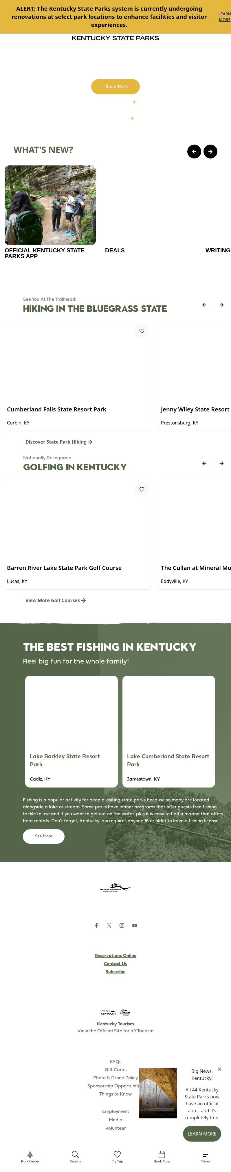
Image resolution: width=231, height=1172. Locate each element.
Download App (115, 118)
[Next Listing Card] (222, 305)
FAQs (115, 1062)
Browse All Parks (115, 102)
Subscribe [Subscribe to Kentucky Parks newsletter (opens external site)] (115, 972)
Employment (115, 1111)
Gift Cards (115, 1070)
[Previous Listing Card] (204, 305)
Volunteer (115, 1128)
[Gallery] (115, 17)
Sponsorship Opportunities (115, 1086)
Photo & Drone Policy (115, 1078)
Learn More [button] (202, 1134)
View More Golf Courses (55, 600)
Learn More (225, 16)
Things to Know (115, 1094)
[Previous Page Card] (194, 151)
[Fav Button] (141, 330)
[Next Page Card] (210, 151)
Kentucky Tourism (115, 1024)
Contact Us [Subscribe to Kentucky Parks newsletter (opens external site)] (115, 964)
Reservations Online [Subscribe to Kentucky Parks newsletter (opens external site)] (115, 956)
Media (115, 1120)
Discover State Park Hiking (58, 442)
